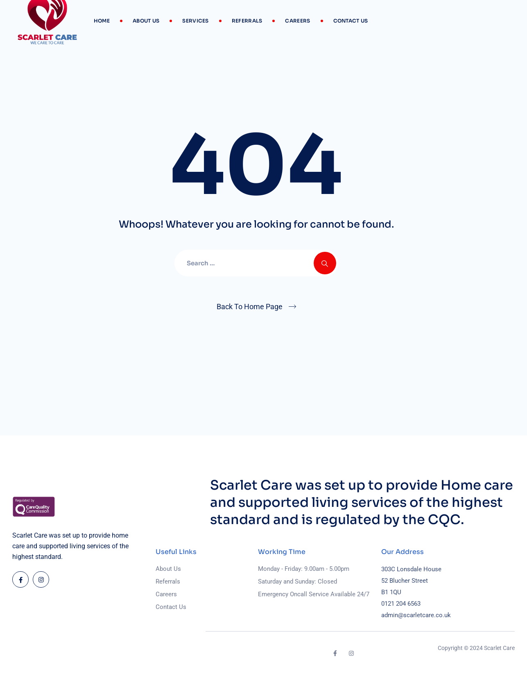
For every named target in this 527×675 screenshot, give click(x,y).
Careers (297, 21)
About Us (146, 21)
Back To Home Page (250, 306)
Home (102, 21)
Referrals (247, 21)
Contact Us (350, 21)
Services (195, 21)
